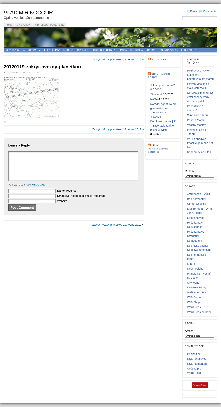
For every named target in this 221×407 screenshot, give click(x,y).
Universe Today (196, 287)
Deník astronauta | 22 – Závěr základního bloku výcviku (163, 125)
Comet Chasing (196, 203)
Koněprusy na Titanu (200, 152)
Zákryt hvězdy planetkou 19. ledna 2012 (116, 59)
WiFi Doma (194, 297)
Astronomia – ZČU (198, 193)
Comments (209, 11)
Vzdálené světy (196, 292)
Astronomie (30, 50)
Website (62, 206)
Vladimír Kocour (28, 12)
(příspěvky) (197, 358)
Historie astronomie (143, 50)
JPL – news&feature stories (158, 148)
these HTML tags (34, 190)
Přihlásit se (194, 353)
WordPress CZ (196, 307)
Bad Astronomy (196, 198)
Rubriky (189, 171)
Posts (193, 11)
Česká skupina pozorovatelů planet (65, 50)
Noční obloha (195, 268)
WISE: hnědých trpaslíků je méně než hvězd (200, 143)
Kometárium (194, 240)
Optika (123, 50)
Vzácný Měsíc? (196, 124)
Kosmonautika (169, 50)
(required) (67, 196)
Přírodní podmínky (103, 50)
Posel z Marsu (196, 120)
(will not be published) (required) (81, 201)
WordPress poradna (199, 312)
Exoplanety (188, 50)
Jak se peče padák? (162, 85)
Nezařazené (13, 50)
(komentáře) (197, 363)
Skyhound (193, 282)
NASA (154, 99)
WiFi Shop (193, 302)
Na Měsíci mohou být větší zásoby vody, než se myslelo (200, 97)
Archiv (189, 330)
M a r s (191, 263)
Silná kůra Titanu (197, 115)
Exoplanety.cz (161, 59)
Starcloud (156, 94)
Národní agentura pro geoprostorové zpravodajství (163, 108)
